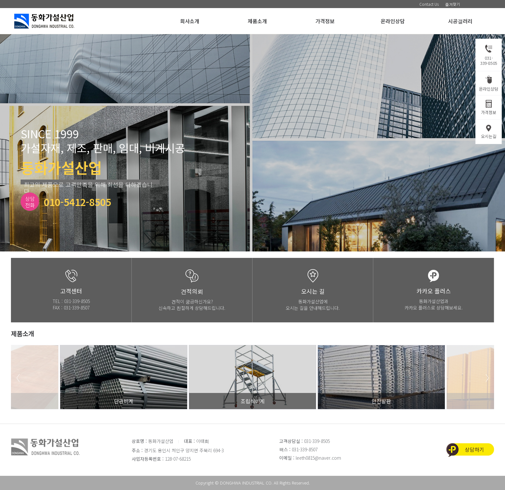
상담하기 (474, 449)
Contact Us (429, 4)
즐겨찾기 (452, 4)
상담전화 (30, 202)
